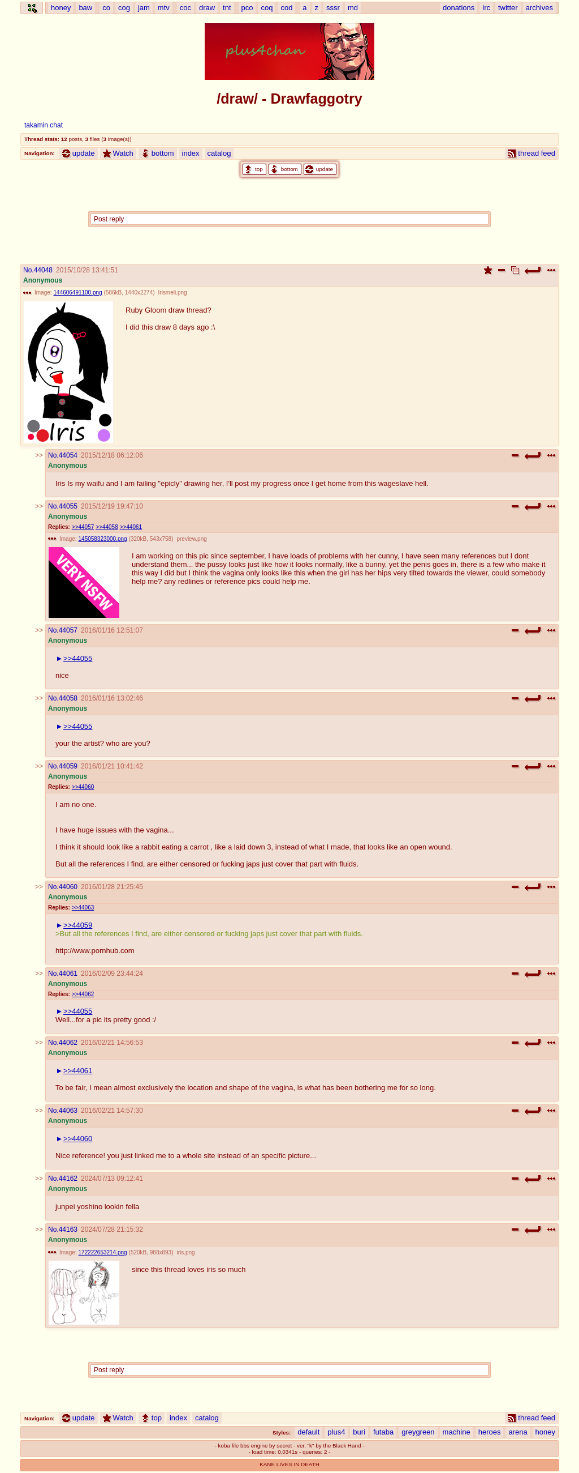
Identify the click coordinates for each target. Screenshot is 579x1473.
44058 (68, 698)
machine (456, 1432)
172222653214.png (103, 1252)
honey (545, 1432)
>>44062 (83, 994)
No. (28, 270)
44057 (68, 630)
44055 (68, 506)
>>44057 (83, 527)
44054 (68, 455)
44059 (68, 766)
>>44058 (107, 527)
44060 (68, 887)
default (308, 1432)
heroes (489, 1432)
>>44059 (77, 925)
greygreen (417, 1432)
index (191, 153)
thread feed (531, 153)
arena (517, 1432)
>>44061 (131, 527)
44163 (68, 1229)
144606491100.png (78, 292)
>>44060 (83, 787)
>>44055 (77, 658)
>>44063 (83, 907)
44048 (43, 270)
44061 (68, 973)
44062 (68, 1043)
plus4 (336, 1432)
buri (359, 1432)
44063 (68, 1111)
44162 (68, 1178)
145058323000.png (103, 539)
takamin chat (43, 125)
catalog (219, 153)
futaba (383, 1432)
